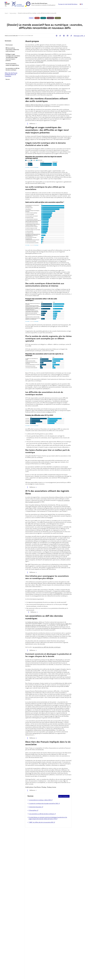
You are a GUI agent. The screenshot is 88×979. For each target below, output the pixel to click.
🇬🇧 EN (81, 4)
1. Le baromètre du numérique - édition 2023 (40, 800)
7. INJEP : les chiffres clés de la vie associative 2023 (41, 822)
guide (49, 567)
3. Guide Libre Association (35, 807)
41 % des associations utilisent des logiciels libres (12, 64)
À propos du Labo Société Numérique (67, 4)
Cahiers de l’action (32, 622)
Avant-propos (9, 45)
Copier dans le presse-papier (71, 35)
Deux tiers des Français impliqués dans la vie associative (11, 74)
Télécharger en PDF (78, 35)
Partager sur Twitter (60, 35)
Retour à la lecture (63, 796)
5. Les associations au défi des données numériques (41, 814)
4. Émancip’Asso (33, 810)
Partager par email (67, 35)
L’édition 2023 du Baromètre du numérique (37, 105)
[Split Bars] (45, 162)
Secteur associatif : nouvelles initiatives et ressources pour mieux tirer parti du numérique (47, 61)
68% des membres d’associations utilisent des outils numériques (12, 49)
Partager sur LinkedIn (64, 35)
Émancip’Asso (59, 593)
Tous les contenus (13, 13)
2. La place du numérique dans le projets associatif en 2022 (43, 803)
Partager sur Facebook (56, 35)
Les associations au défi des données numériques (12, 69)
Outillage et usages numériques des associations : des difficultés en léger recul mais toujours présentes (13, 57)
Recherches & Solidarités (49, 136)
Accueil (6, 13)
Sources (8, 79)
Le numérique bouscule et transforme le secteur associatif (41, 73)
